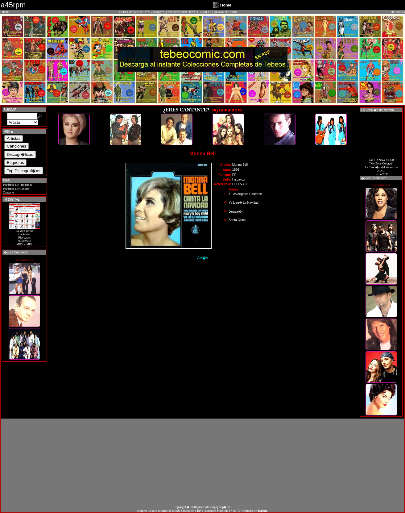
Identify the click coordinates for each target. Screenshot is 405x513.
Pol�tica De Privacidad (17, 184)
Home (5, 12)
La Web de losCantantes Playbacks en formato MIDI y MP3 (24, 236)
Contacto (8, 192)
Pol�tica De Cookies (15, 188)
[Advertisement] (203, 462)
